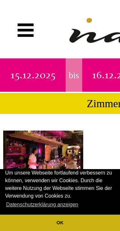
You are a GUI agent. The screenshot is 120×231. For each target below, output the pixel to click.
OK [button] (60, 222)
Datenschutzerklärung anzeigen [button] (42, 204)
